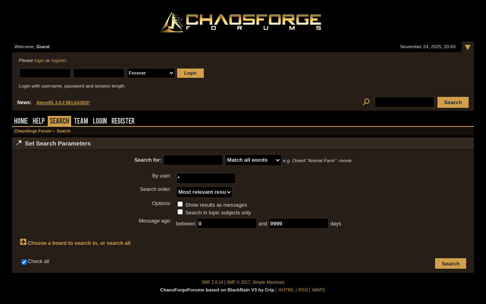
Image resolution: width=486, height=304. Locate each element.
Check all (38, 261)
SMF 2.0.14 (213, 282)
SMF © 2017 (238, 282)
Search (59, 122)
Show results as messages (212, 205)
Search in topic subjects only (214, 213)
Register (123, 122)
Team (81, 122)
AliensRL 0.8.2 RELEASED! (63, 103)
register (58, 60)
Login (100, 122)
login (39, 60)
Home (21, 122)
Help (39, 122)
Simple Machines (269, 282)
